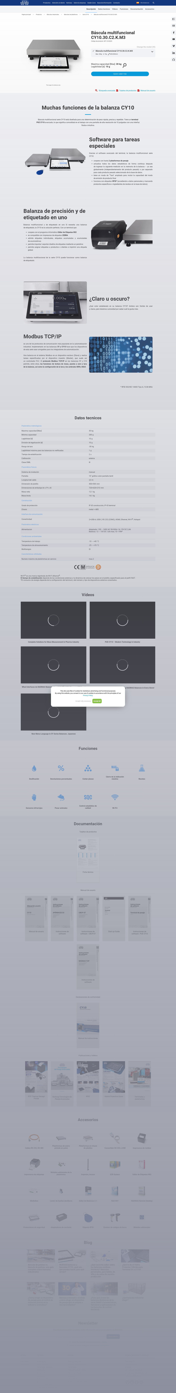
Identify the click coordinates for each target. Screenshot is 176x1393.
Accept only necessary (83, 701)
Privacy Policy (88, 695)
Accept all (97, 701)
